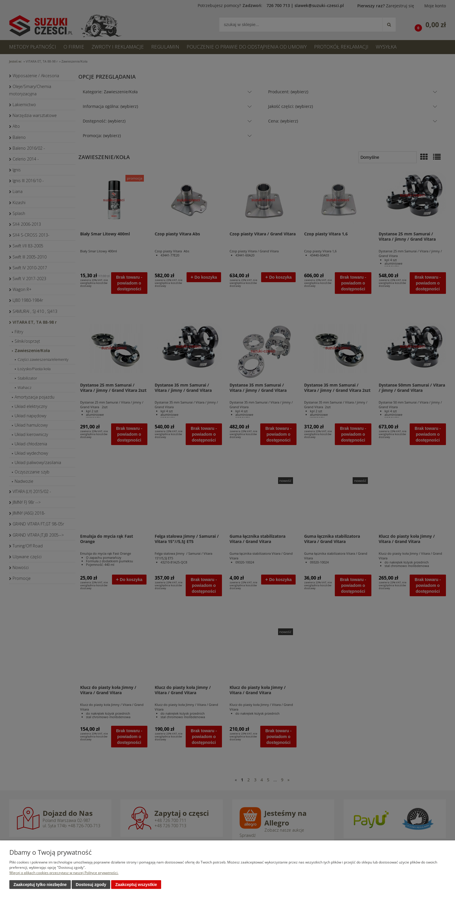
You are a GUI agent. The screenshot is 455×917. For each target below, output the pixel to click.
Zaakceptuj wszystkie (136, 884)
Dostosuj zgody (91, 884)
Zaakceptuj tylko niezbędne (40, 884)
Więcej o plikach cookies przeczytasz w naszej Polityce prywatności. (63, 872)
